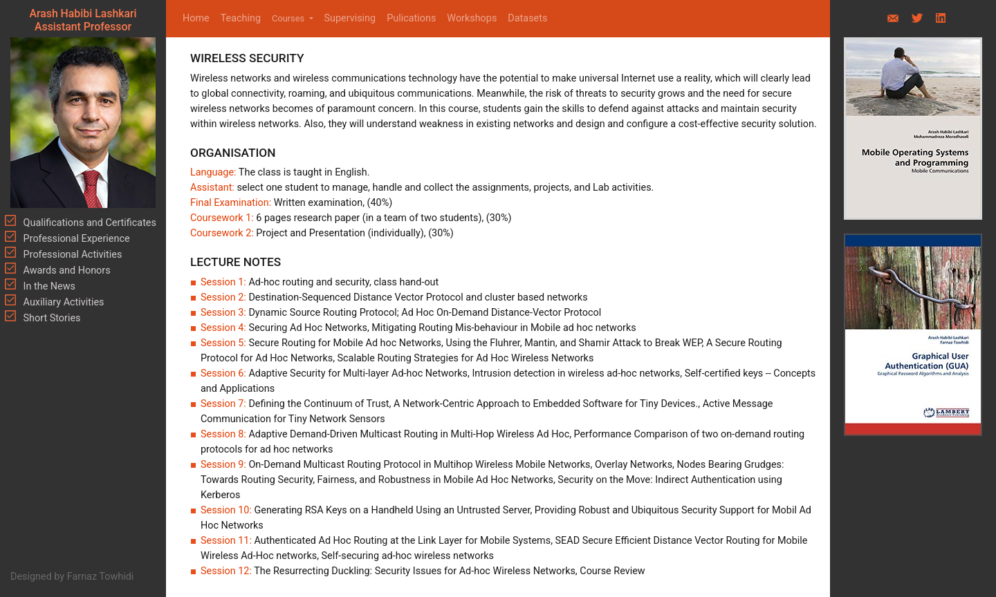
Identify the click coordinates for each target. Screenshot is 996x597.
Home (199, 17)
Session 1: (224, 282)
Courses (289, 18)
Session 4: (224, 328)
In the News (48, 286)
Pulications (411, 18)
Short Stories (51, 318)
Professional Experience (75, 239)
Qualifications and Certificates (88, 223)
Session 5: (224, 343)
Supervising (350, 18)
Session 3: (224, 313)
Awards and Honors (66, 270)
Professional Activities (71, 254)
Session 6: (224, 373)
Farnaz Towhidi (100, 576)
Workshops (472, 18)
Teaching (241, 18)
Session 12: (227, 571)
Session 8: (224, 434)
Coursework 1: (223, 218)
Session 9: (224, 465)
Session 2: (224, 297)
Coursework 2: (222, 233)
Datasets (527, 18)
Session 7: (224, 404)
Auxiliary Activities (62, 302)
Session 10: (227, 510)
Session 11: (227, 541)
